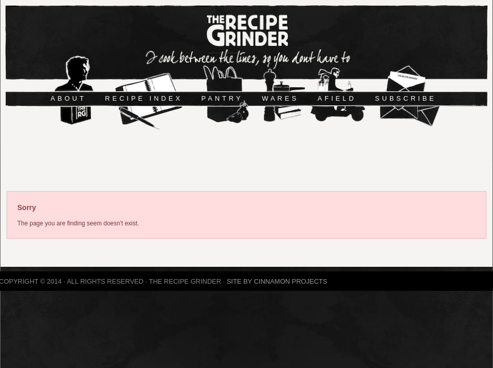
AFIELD (336, 98)
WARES (280, 98)
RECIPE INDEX (144, 98)
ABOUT (68, 98)
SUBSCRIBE (405, 98)
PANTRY (222, 98)
